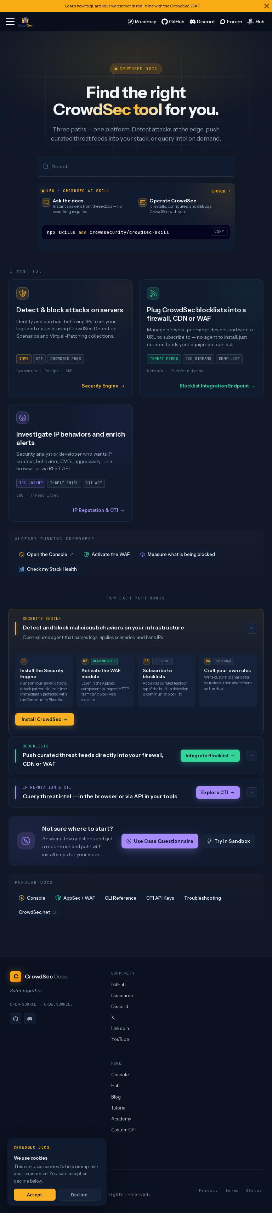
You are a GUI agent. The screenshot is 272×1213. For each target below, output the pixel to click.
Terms (232, 1190)
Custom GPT (124, 1129)
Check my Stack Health (48, 569)
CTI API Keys (160, 898)
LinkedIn (120, 1028)
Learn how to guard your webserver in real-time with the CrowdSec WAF (132, 5)
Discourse (122, 995)
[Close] (266, 6)
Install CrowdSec (45, 719)
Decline (79, 1194)
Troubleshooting (202, 898)
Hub (115, 1085)
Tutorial (118, 1108)
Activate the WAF (107, 554)
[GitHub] (15, 1018)
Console (32, 898)
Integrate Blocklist (210, 755)
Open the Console (46, 554)
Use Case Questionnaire (159, 841)
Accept (34, 1194)
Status (254, 1190)
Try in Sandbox (228, 841)
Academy (121, 1119)
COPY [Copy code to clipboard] (219, 231)
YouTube (120, 1039)
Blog (116, 1097)
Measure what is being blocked (177, 554)
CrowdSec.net (37, 912)
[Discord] (29, 1018)
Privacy (208, 1190)
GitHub (221, 191)
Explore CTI (218, 792)
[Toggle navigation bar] (10, 21)
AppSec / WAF (75, 898)
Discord (119, 1006)
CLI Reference (120, 898)
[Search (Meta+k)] (136, 166)
